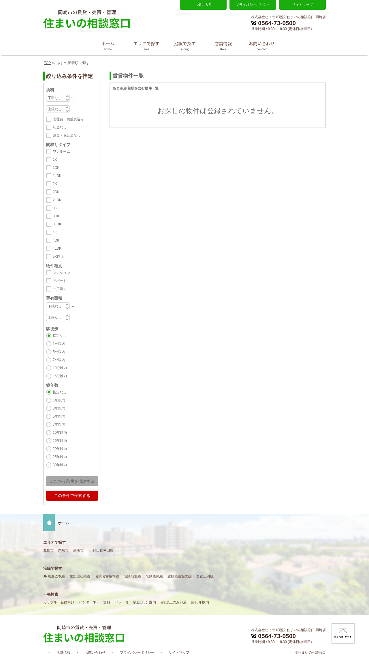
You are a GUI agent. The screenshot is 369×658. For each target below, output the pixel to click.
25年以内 (60, 457)
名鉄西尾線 (154, 576)
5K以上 (58, 257)
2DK (56, 192)
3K (55, 208)
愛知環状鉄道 (79, 576)
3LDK (57, 224)
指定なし (60, 336)
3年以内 (59, 408)
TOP (47, 63)
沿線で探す (52, 568)
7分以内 (59, 360)
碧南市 (78, 550)
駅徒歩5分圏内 (144, 602)
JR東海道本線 (54, 576)
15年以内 (60, 441)
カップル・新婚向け (58, 602)
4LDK (57, 248)
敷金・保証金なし (66, 135)
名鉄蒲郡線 (132, 576)
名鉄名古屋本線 (107, 576)
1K (55, 160)
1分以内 (59, 344)
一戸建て (60, 289)
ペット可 (122, 602)
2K (55, 184)
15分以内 (60, 376)
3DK (56, 216)
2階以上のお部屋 (174, 602)
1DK (56, 168)
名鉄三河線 (205, 576)
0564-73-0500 (273, 23)
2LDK (57, 200)
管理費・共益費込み (68, 119)
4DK (56, 240)
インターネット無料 (94, 602)
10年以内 (60, 433)
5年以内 (59, 416)
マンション (61, 273)
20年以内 (60, 449)
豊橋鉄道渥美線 (179, 576)
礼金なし (60, 127)
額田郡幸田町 (103, 550)
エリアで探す (54, 542)
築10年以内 (200, 602)
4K (55, 232)
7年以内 (59, 425)
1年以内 (59, 400)
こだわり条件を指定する (72, 481)
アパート (60, 281)
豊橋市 (48, 550)
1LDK (57, 176)
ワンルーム (61, 151)
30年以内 (60, 465)
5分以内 (59, 352)
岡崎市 (63, 550)
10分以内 (60, 368)
